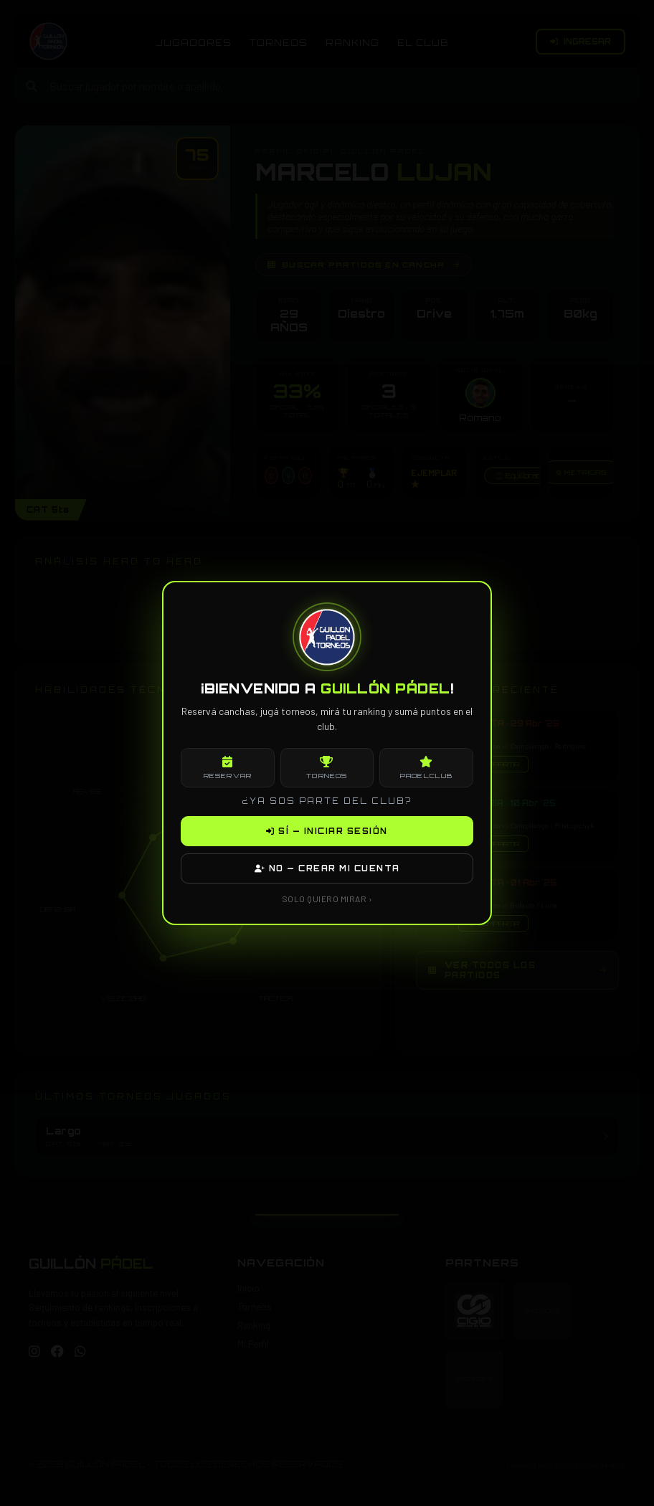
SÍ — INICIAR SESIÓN (327, 831)
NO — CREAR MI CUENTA (327, 868)
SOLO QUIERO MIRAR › (327, 899)
